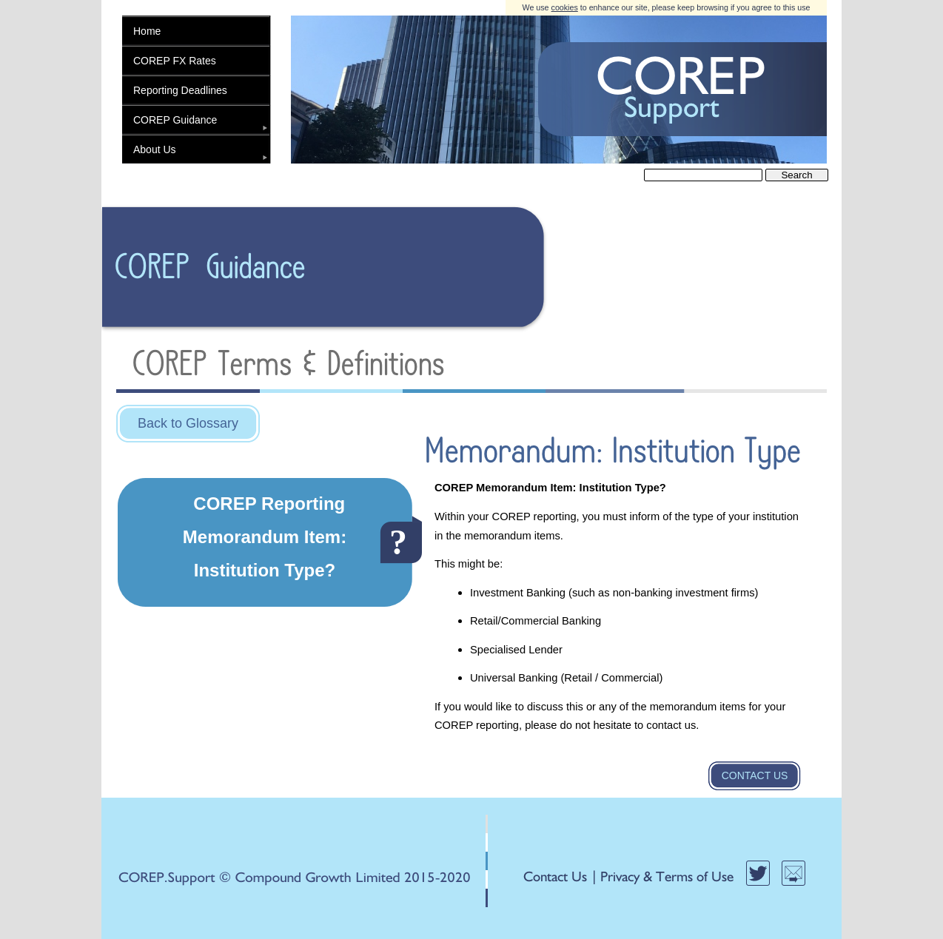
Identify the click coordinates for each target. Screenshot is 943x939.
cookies (564, 7)
